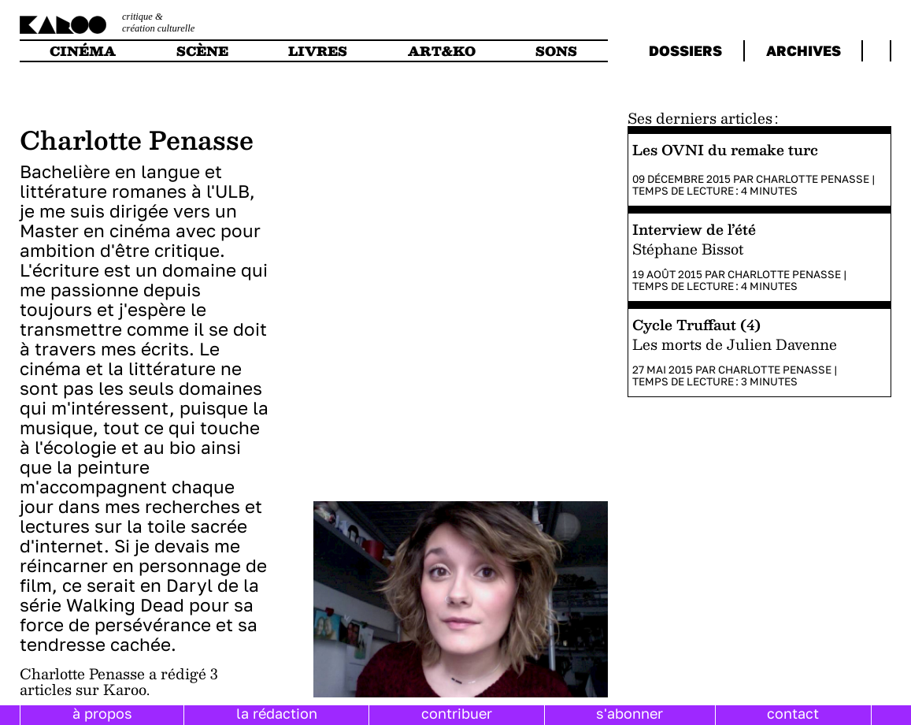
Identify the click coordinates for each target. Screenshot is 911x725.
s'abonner (629, 713)
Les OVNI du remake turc (725, 149)
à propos (102, 713)
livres (317, 51)
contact (793, 713)
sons (556, 51)
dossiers (685, 50)
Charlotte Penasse (812, 179)
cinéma (83, 51)
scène (202, 51)
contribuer (456, 713)
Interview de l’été (694, 228)
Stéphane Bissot (687, 248)
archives (803, 50)
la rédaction (276, 713)
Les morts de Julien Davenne (734, 344)
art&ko (442, 51)
